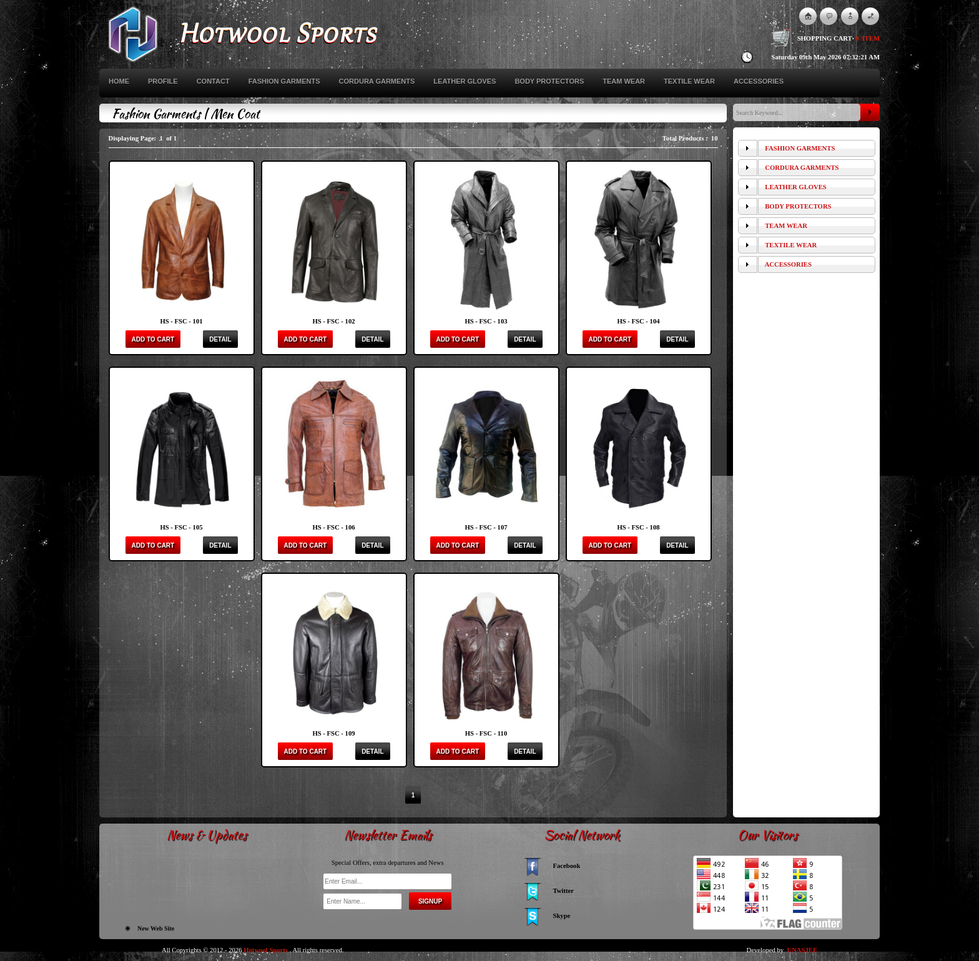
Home (119, 81)
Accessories (759, 81)
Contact (213, 81)
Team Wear (624, 81)
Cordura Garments (377, 81)
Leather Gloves (464, 81)
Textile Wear (689, 81)
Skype (562, 915)
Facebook (567, 865)
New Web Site (155, 930)
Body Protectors (549, 81)
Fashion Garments (284, 81)
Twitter (563, 890)
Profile (163, 81)
